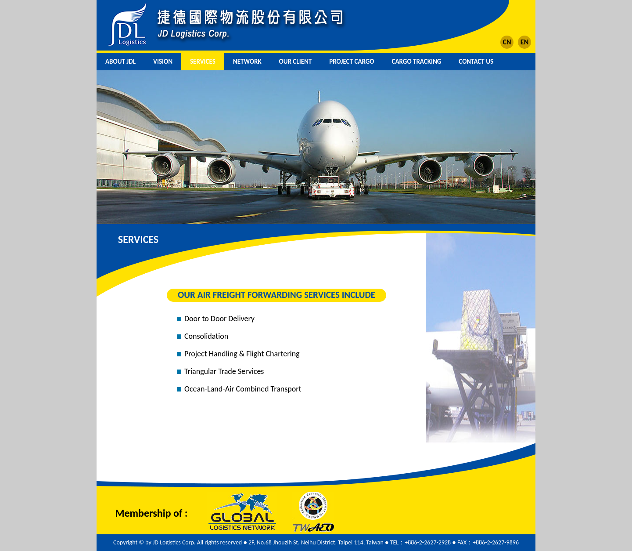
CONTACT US (476, 61)
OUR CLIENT (295, 61)
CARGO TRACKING (417, 61)
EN (524, 42)
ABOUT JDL (120, 61)
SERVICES (202, 61)
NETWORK (247, 61)
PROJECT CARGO (351, 61)
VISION (162, 61)
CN (507, 42)
